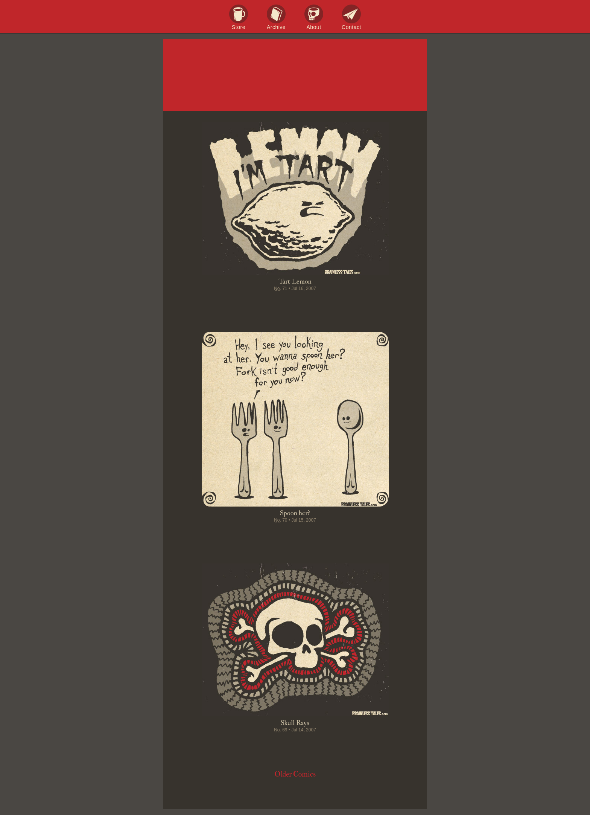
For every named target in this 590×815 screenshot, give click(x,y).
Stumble (295, 303)
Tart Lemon (295, 281)
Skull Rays (295, 723)
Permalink (324, 303)
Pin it (281, 303)
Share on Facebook (252, 303)
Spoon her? (295, 513)
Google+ (309, 303)
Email (338, 303)
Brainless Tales (295, 75)
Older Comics (295, 774)
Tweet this (266, 303)
